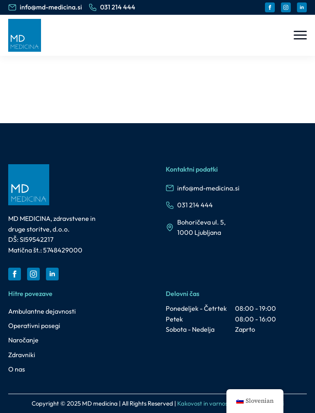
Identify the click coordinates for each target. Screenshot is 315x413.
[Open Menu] (300, 35)
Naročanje (23, 340)
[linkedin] (302, 7)
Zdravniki (21, 355)
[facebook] (270, 7)
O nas (16, 369)
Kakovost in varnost (203, 403)
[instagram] (286, 7)
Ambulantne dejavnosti (42, 311)
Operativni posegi (34, 325)
